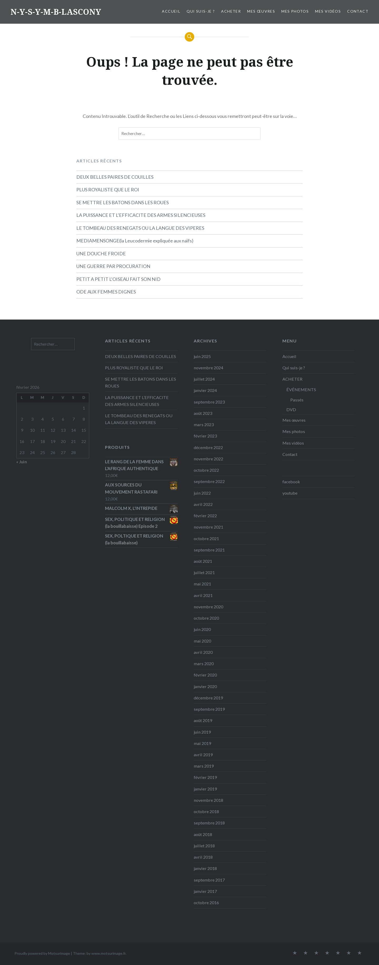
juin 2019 (202, 731)
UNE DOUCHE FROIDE (101, 253)
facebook (291, 481)
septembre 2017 (209, 879)
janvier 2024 (205, 390)
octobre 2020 (206, 617)
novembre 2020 (208, 606)
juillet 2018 (204, 845)
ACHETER (231, 11)
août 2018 (203, 834)
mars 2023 (204, 424)
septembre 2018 (209, 822)
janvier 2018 (205, 868)
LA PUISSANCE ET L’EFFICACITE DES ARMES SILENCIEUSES (140, 215)
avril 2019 (203, 754)
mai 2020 (202, 640)
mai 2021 (202, 583)
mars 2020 (204, 663)
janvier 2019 (205, 788)
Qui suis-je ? (201, 11)
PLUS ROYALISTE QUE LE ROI (107, 189)
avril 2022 (203, 504)
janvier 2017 (205, 891)
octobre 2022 (206, 469)
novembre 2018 (208, 800)
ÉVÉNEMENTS (301, 389)
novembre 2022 (208, 458)
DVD (291, 409)
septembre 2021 (209, 549)
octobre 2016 (206, 902)
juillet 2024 (204, 378)
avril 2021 (203, 595)
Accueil (171, 11)
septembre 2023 (209, 401)
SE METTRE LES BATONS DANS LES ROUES (122, 202)
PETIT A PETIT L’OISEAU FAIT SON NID (118, 279)
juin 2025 (202, 356)
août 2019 (203, 720)
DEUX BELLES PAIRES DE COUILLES (114, 177)
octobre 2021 (206, 538)
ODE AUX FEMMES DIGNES (106, 292)
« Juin (21, 461)
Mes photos (295, 11)
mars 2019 (204, 765)
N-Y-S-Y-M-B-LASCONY (56, 11)
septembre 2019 (209, 709)
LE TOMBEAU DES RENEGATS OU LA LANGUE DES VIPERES (140, 228)
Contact (357, 11)
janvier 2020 (205, 686)
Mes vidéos (328, 11)
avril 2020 (203, 652)
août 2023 (203, 413)
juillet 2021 (204, 572)
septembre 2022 (209, 481)
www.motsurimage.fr (108, 953)
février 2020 (205, 674)
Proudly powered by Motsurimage (42, 953)
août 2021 (203, 561)
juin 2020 (202, 629)
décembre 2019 (208, 697)
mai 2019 (202, 743)
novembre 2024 (208, 367)
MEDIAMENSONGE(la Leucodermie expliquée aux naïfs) (134, 240)
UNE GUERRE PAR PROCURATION (113, 266)
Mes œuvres (261, 11)
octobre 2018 (206, 811)
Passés (296, 399)
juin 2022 (202, 492)
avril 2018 (203, 856)
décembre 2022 (208, 447)
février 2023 (205, 435)
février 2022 (205, 515)
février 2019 (205, 777)
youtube (289, 492)
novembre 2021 (208, 526)
